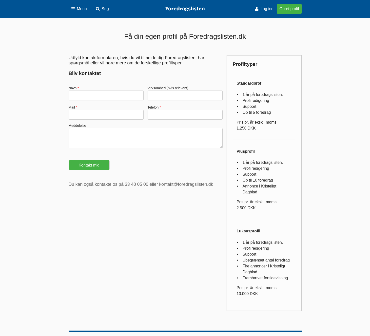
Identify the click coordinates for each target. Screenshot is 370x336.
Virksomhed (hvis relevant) (168, 88)
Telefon (154, 107)
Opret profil (289, 9)
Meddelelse (77, 126)
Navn (73, 88)
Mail (72, 107)
